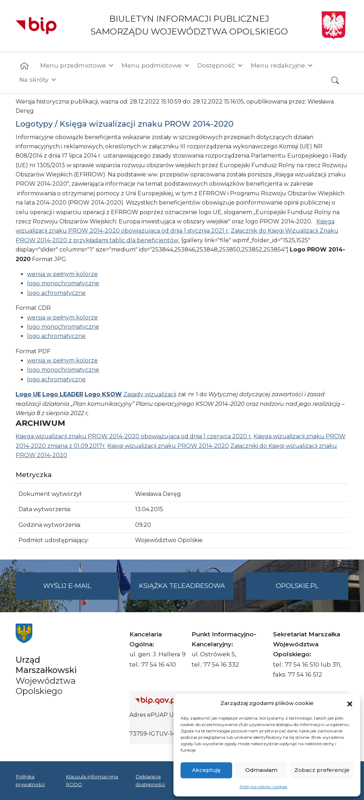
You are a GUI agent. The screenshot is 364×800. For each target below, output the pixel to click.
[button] (349, 703)
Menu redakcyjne (282, 65)
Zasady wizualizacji (149, 394)
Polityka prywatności (30, 780)
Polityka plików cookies (263, 786)
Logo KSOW (103, 394)
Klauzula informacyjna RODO (92, 780)
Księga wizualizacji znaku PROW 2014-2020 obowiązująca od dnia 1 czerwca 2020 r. (134, 436)
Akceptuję (206, 770)
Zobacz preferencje (321, 770)
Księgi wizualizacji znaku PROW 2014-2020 (168, 446)
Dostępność (220, 65)
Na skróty (38, 80)
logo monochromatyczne (63, 283)
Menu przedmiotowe (77, 65)
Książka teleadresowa (182, 586)
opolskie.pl (297, 586)
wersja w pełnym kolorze (62, 274)
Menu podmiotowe (156, 65)
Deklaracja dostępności (150, 780)
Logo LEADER (62, 394)
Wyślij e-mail (80, 590)
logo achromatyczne (56, 293)
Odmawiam (261, 770)
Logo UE (28, 394)
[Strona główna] (24, 66)
